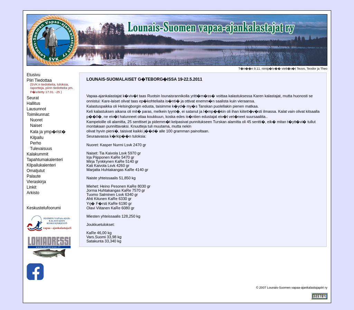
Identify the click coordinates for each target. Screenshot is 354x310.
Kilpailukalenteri (41, 165)
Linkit (31, 187)
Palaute (34, 176)
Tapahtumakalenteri (45, 159)
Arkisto (33, 192)
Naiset (36, 125)
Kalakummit (37, 154)
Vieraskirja (36, 181)
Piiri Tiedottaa (39, 80)
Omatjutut (36, 170)
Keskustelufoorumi (44, 208)
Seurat (33, 98)
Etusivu (33, 74)
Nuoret (36, 120)
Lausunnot (36, 109)
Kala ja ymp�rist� (48, 131)
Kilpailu (37, 137)
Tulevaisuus (41, 148)
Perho (35, 143)
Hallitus (33, 103)
